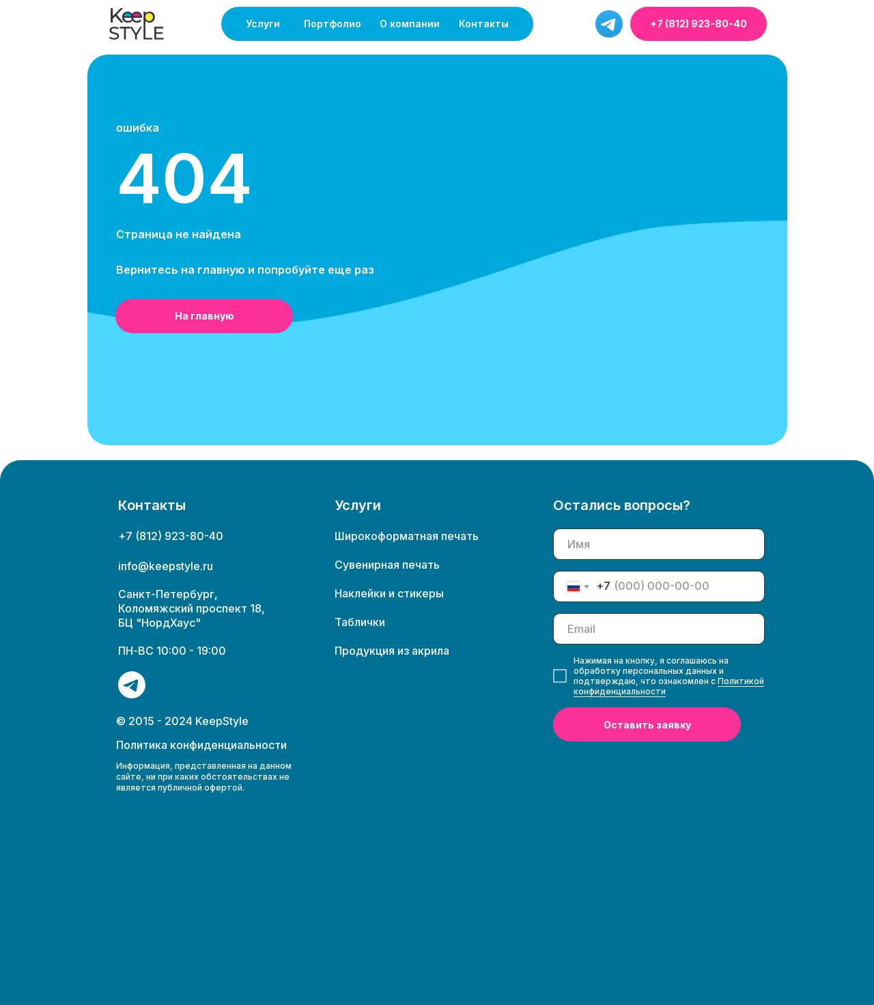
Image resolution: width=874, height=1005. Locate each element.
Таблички (360, 622)
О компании (410, 23)
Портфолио (332, 23)
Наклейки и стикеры (389, 593)
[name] (659, 544)
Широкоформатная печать (407, 536)
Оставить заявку (647, 725)
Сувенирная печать (387, 564)
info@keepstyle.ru (165, 566)
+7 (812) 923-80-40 (698, 23)
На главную (204, 316)
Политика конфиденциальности (201, 745)
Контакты (484, 23)
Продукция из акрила (392, 650)
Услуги (263, 23)
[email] (659, 629)
